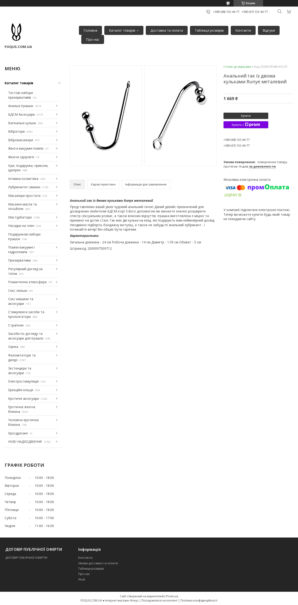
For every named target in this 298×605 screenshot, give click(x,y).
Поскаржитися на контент (159, 600)
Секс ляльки (17, 290)
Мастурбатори (20, 217)
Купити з (246, 125)
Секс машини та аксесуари (20, 301)
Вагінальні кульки (22, 123)
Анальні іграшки (20, 106)
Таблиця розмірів (209, 30)
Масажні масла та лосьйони (22, 206)
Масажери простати (24, 195)
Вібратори (16, 131)
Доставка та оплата (166, 30)
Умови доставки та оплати (98, 563)
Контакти (243, 30)
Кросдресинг (18, 433)
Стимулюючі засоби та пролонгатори (26, 314)
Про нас (92, 39)
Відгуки (269, 30)
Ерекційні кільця (20, 390)
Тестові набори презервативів (20, 95)
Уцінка (13, 346)
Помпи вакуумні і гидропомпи (21, 249)
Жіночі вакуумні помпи (25, 148)
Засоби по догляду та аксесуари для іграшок (26, 335)
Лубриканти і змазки (24, 187)
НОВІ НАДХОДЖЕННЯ (25, 441)
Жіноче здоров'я (21, 157)
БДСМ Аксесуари (21, 114)
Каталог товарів (122, 30)
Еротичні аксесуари (23, 398)
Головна (90, 30)
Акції (81, 579)
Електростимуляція (23, 381)
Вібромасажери (20, 140)
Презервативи (19, 260)
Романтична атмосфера (27, 282)
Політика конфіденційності (198, 600)
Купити (246, 116)
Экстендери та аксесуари (19, 370)
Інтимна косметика (23, 178)
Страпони (16, 325)
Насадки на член (21, 225)
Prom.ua (172, 596)
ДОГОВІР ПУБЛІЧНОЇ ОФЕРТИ (26, 557)
